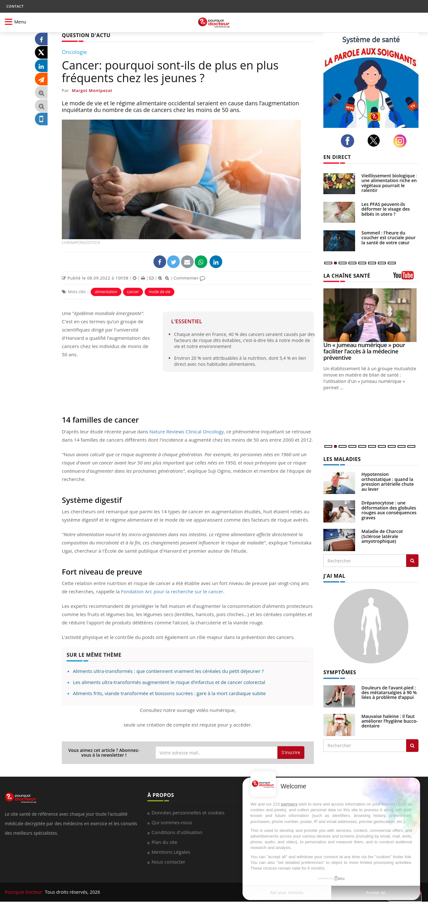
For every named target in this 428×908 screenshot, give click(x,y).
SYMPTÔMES (339, 672)
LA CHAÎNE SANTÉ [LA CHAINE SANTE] (346, 275)
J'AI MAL (334, 575)
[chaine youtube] (405, 277)
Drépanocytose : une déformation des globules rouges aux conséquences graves (389, 510)
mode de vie (159, 291)
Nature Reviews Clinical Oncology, (187, 431)
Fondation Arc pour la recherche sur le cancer (172, 591)
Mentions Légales (171, 852)
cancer (133, 291)
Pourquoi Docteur (24, 892)
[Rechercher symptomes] (412, 745)
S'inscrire (291, 752)
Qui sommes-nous (172, 822)
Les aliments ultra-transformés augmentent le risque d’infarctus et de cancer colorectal (169, 682)
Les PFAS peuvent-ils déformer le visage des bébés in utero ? (385, 209)
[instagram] (401, 141)
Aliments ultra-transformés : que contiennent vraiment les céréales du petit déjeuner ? (168, 671)
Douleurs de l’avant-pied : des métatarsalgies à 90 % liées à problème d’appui (389, 693)
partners (289, 804)
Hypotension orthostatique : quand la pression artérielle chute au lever (387, 481)
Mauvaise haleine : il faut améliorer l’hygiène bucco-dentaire (389, 721)
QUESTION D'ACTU (86, 35)
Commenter (189, 278)
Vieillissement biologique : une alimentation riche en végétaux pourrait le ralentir (389, 183)
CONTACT (14, 6)
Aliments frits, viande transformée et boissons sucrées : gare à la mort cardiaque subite (169, 693)
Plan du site (164, 842)
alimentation (106, 291)
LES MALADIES (342, 459)
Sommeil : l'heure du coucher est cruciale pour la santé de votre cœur (388, 238)
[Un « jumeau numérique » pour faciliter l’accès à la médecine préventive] (370, 315)
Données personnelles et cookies (188, 812)
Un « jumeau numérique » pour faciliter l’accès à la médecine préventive (364, 351)
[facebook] (349, 141)
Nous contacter (168, 862)
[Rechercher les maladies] (412, 560)
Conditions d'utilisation (177, 832)
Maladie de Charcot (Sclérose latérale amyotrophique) (382, 536)
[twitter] (375, 140)
